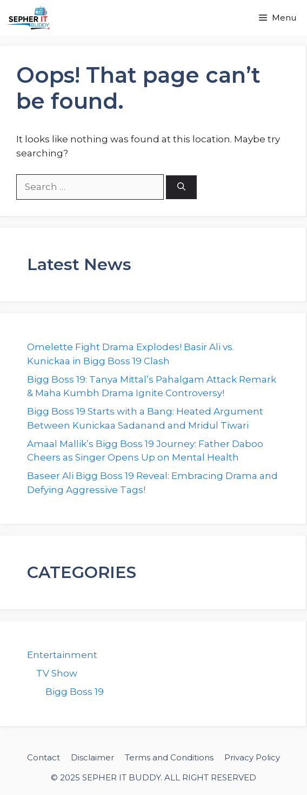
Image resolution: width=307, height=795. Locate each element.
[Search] (181, 187)
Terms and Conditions (169, 757)
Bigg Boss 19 (74, 691)
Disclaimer (92, 757)
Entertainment (62, 654)
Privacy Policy (252, 757)
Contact (43, 757)
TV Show (56, 673)
